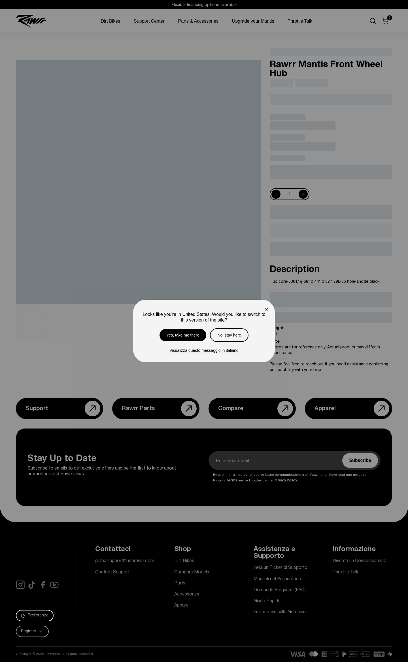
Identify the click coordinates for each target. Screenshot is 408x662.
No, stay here (229, 335)
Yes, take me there (182, 335)
